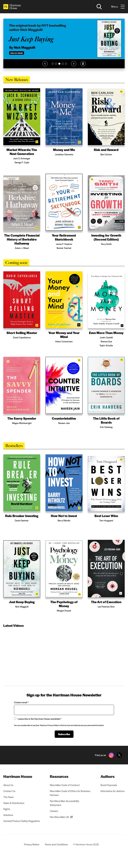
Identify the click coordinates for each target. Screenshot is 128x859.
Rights (6, 809)
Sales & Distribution (13, 803)
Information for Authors (112, 791)
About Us (8, 785)
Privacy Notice (31, 844)
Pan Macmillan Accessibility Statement (64, 803)
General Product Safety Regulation (21, 821)
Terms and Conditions (56, 844)
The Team (8, 797)
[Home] (12, 7)
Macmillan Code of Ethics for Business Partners (70, 793)
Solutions (8, 815)
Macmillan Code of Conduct (65, 785)
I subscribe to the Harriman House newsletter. (37, 718)
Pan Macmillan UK (61, 817)
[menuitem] (21, 776)
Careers (54, 811)
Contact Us (9, 791)
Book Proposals (108, 785)
